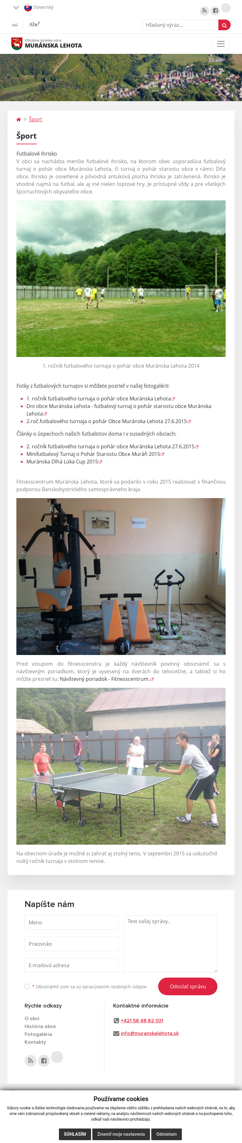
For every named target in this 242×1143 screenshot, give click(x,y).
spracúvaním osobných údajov (114, 987)
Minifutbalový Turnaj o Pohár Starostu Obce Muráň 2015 (93, 454)
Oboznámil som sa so (89, 987)
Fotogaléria (38, 1034)
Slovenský (39, 7)
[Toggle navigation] (221, 43)
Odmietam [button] (166, 1134)
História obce (40, 1026)
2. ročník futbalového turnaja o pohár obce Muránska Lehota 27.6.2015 (110, 446)
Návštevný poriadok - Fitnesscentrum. (105, 678)
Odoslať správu (188, 986)
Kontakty (35, 1042)
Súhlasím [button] (75, 1134)
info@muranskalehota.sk (150, 1033)
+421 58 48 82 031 (142, 1020)
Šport (35, 119)
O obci (32, 1018)
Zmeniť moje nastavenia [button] (121, 1134)
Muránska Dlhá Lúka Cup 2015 (62, 461)
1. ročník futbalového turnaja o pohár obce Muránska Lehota (98, 398)
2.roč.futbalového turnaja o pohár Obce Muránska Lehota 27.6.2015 (106, 421)
